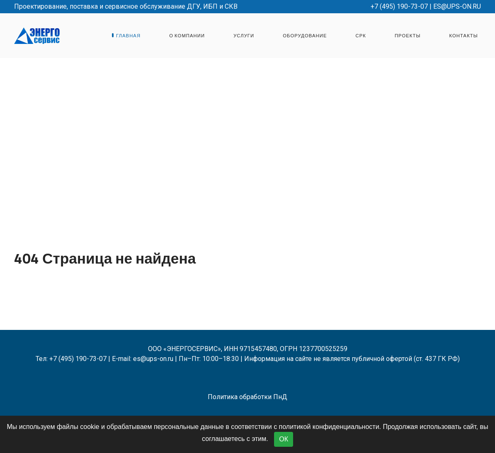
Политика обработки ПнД (247, 397)
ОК (283, 439)
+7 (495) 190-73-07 (399, 6)
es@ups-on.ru (457, 6)
